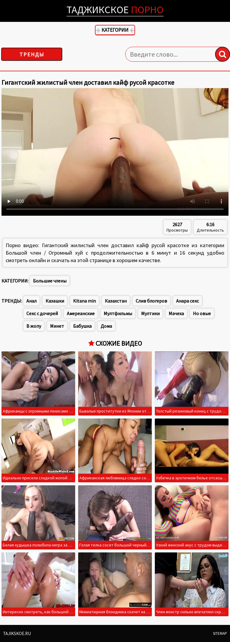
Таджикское (115, 9)
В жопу (33, 326)
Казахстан (116, 301)
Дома (106, 326)
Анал (31, 301)
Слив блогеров (151, 301)
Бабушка (82, 326)
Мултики (150, 313)
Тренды (31, 54)
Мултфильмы (118, 313)
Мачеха (176, 313)
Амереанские (81, 313)
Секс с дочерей (42, 313)
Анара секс (187, 301)
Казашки (55, 301)
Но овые (202, 313)
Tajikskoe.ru (17, 633)
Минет (57, 326)
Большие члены (49, 281)
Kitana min (84, 301)
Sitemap (220, 633)
